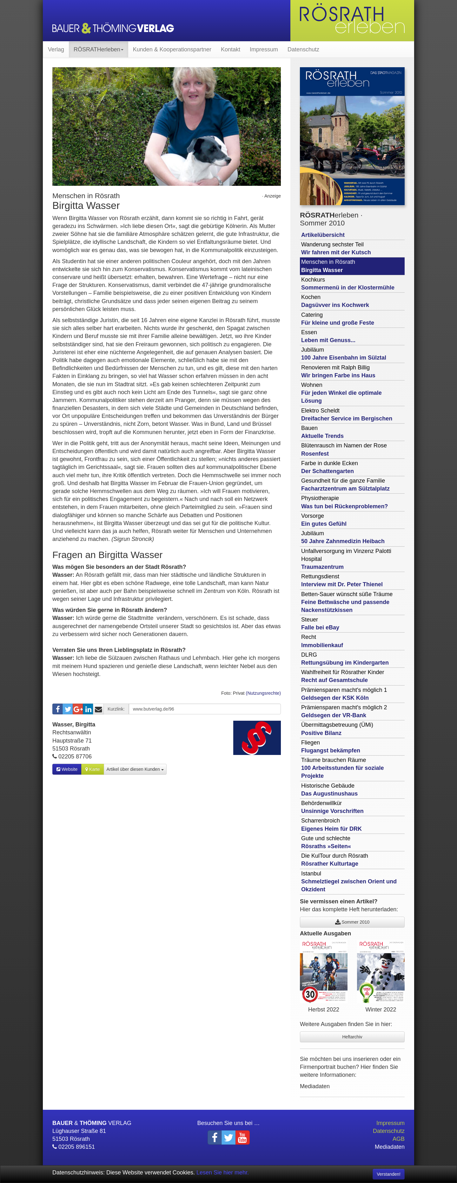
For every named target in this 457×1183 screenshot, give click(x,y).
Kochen (335, 301)
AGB (399, 1139)
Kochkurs (347, 283)
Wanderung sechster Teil (336, 248)
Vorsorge (324, 520)
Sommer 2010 (352, 922)
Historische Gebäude (329, 790)
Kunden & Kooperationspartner (172, 49)
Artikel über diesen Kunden (135, 769)
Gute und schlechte (326, 842)
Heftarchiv (352, 1036)
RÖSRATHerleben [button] (98, 49)
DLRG (345, 659)
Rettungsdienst (342, 580)
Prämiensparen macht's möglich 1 (344, 694)
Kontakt (230, 49)
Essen (328, 336)
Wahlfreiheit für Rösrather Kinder (342, 676)
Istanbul (349, 881)
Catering (337, 319)
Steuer (320, 623)
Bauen (322, 432)
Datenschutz (303, 49)
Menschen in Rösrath (328, 266)
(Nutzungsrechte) (263, 693)
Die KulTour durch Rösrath (334, 860)
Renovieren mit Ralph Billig (338, 371)
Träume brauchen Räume (342, 768)
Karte (92, 769)
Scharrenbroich (331, 824)
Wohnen (341, 393)
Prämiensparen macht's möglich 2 (344, 711)
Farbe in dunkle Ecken (329, 467)
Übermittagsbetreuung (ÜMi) (337, 729)
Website (66, 769)
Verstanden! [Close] (389, 1174)
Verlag (56, 49)
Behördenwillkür (332, 807)
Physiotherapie (344, 502)
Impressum (264, 49)
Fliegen (330, 746)
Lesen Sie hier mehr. (222, 1172)
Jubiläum (343, 354)
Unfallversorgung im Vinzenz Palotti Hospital (346, 559)
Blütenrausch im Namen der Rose (344, 449)
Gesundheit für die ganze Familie (345, 485)
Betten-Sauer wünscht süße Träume (347, 602)
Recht (322, 641)
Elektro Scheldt (346, 414)
